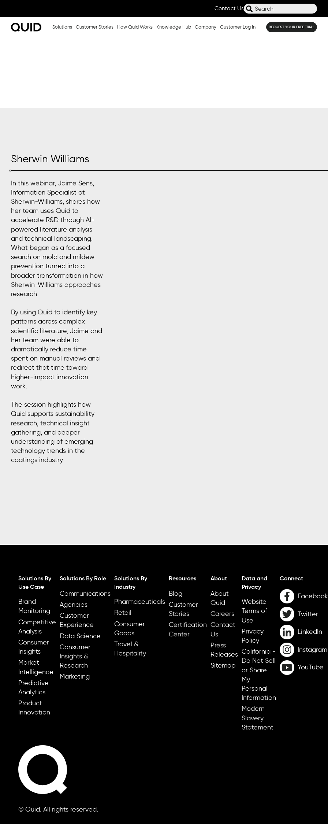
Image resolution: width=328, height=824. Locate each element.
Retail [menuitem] (122, 542)
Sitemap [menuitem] (222, 595)
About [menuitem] (218, 507)
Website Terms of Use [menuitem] (254, 540)
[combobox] (280, 9)
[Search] (249, 8)
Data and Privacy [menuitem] (254, 511)
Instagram (312, 578)
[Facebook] (304, 525)
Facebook (313, 525)
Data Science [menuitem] (80, 565)
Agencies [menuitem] (73, 533)
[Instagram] (304, 579)
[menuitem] (304, 507)
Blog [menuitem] (175, 522)
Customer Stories (94, 27)
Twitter (308, 543)
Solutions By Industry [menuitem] (130, 511)
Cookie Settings (30, 809)
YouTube (311, 596)
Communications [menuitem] (85, 522)
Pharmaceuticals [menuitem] (139, 531)
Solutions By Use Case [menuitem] (34, 511)
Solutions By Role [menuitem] (83, 507)
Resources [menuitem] (182, 507)
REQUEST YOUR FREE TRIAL (291, 27)
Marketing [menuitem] (75, 606)
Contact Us (229, 8)
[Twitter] (304, 543)
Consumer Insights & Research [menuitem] (75, 585)
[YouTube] (304, 597)
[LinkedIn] (304, 561)
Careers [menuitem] (222, 543)
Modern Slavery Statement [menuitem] (257, 647)
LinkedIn (310, 561)
